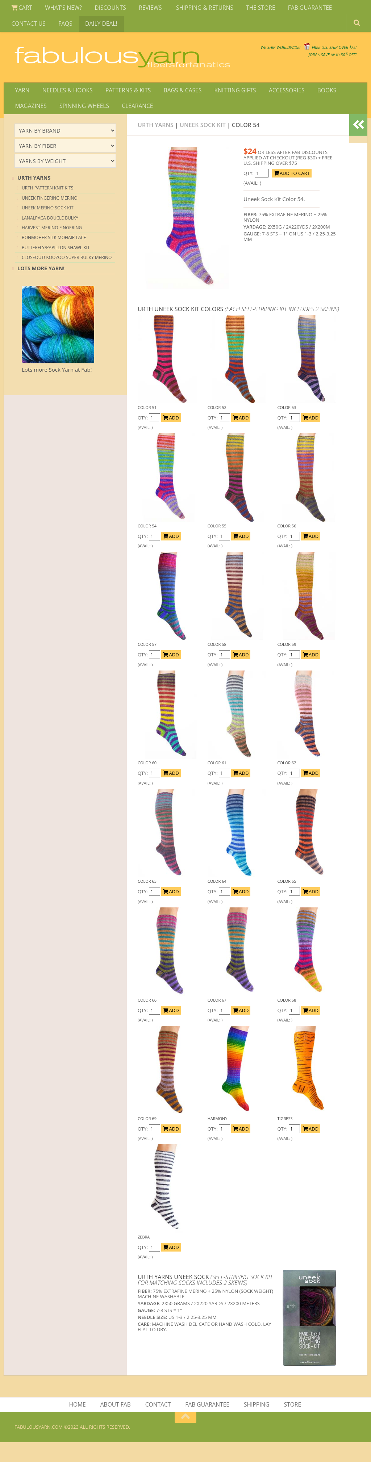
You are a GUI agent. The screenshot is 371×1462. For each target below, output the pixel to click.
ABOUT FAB (116, 1424)
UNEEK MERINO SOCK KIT (48, 227)
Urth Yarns (156, 144)
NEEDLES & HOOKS (65, 106)
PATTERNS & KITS (124, 106)
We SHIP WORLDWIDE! (232, 54)
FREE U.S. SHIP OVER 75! (319, 54)
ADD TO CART (292, 192)
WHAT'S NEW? (61, 9)
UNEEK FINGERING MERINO (50, 217)
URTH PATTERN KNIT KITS (47, 207)
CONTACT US (28, 26)
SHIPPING (256, 1424)
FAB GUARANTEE (299, 9)
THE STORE (251, 9)
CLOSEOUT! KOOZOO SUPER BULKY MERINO (67, 276)
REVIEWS (144, 9)
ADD (171, 436)
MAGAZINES (30, 124)
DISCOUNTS (106, 9)
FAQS (63, 26)
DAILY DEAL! (96, 26)
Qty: (249, 192)
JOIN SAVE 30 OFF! (316, 61)
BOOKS (316, 106)
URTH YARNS (34, 196)
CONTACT (159, 1424)
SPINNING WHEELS (82, 124)
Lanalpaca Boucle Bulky (50, 236)
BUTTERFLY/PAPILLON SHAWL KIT (56, 266)
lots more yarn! (40, 287)
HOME (79, 1424)
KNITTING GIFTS (228, 106)
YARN (21, 106)
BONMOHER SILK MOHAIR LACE (54, 256)
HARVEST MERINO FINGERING (52, 246)
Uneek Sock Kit (203, 144)
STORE (291, 1424)
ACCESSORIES (278, 106)
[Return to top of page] (185, 1437)
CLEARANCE (134, 124)
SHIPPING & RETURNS (197, 9)
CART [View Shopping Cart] (21, 9)
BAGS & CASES (177, 106)
